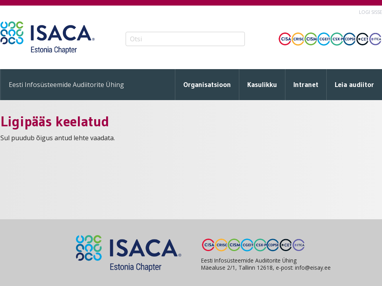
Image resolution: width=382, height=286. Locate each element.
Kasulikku (262, 84)
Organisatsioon (207, 84)
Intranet (305, 84)
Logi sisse (370, 12)
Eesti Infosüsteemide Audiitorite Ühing (66, 84)
